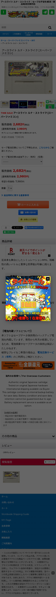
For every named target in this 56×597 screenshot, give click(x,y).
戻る (7, 313)
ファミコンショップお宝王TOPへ (33, 313)
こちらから (44, 147)
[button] (3, 12)
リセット (49, 462)
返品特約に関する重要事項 (15, 195)
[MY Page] (52, 12)
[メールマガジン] (45, 12)
